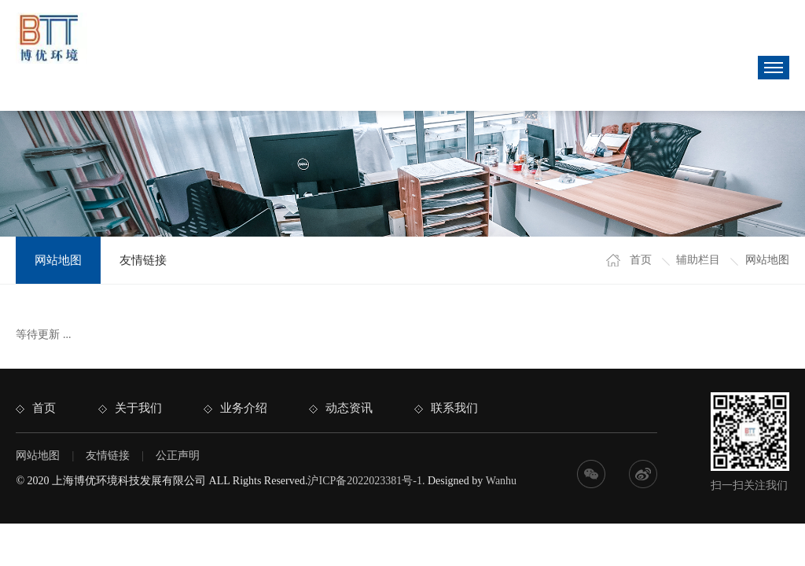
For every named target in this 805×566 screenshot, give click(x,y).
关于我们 (138, 408)
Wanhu (501, 481)
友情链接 (143, 260)
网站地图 (58, 260)
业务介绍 (243, 408)
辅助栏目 (698, 260)
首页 (641, 260)
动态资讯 (349, 408)
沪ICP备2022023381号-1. (366, 481)
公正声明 (178, 455)
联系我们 (454, 408)
